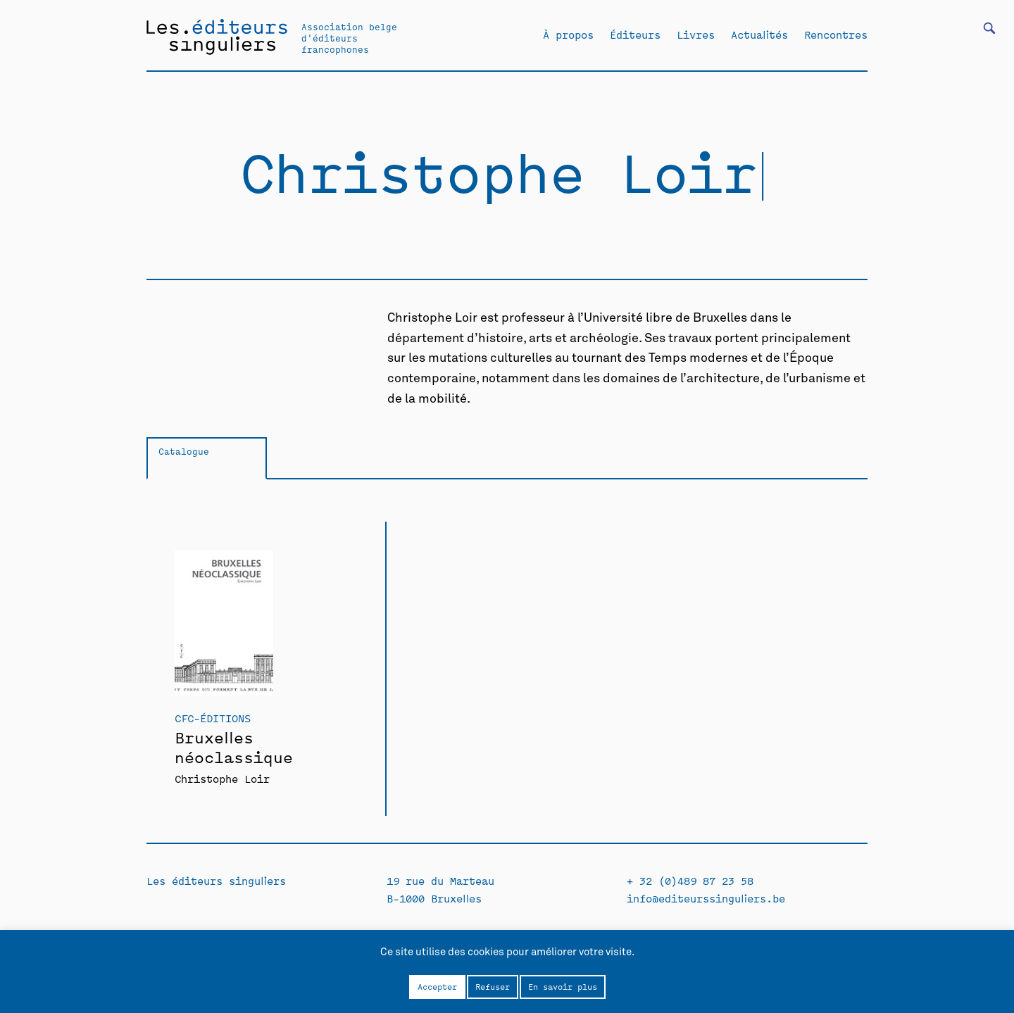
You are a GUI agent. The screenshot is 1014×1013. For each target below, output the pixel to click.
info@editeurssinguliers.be (706, 898)
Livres (696, 34)
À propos (568, 34)
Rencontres (836, 34)
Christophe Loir (222, 778)
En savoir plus (562, 986)
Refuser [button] (492, 986)
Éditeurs (635, 34)
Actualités (759, 34)
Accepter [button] (437, 986)
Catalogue (183, 451)
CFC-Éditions (213, 717)
